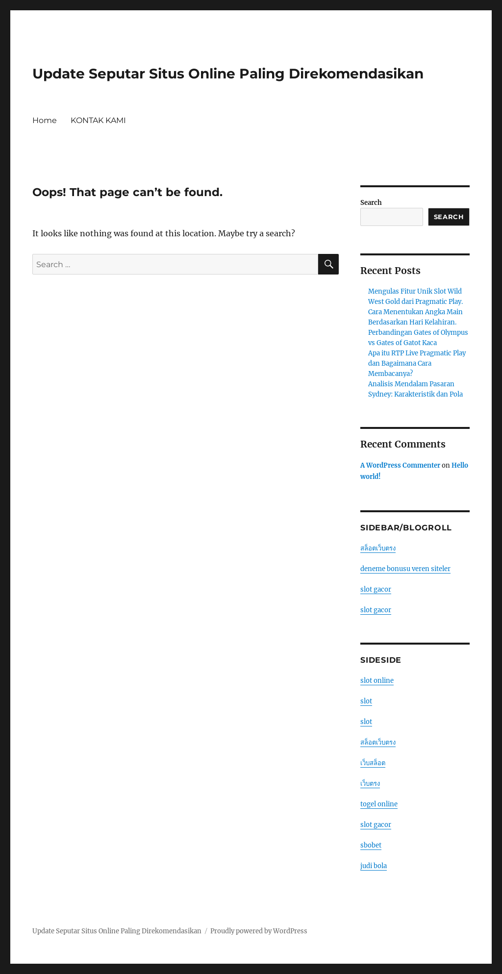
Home (44, 120)
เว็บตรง (370, 783)
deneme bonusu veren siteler (405, 569)
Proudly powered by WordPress (258, 931)
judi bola (373, 866)
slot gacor (375, 589)
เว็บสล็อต (372, 763)
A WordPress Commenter (400, 465)
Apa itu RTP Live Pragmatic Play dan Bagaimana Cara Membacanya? (417, 363)
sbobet (370, 845)
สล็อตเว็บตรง (378, 548)
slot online (377, 680)
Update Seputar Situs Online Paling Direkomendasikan (228, 73)
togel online (379, 804)
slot (366, 701)
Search (371, 203)
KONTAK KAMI (98, 120)
